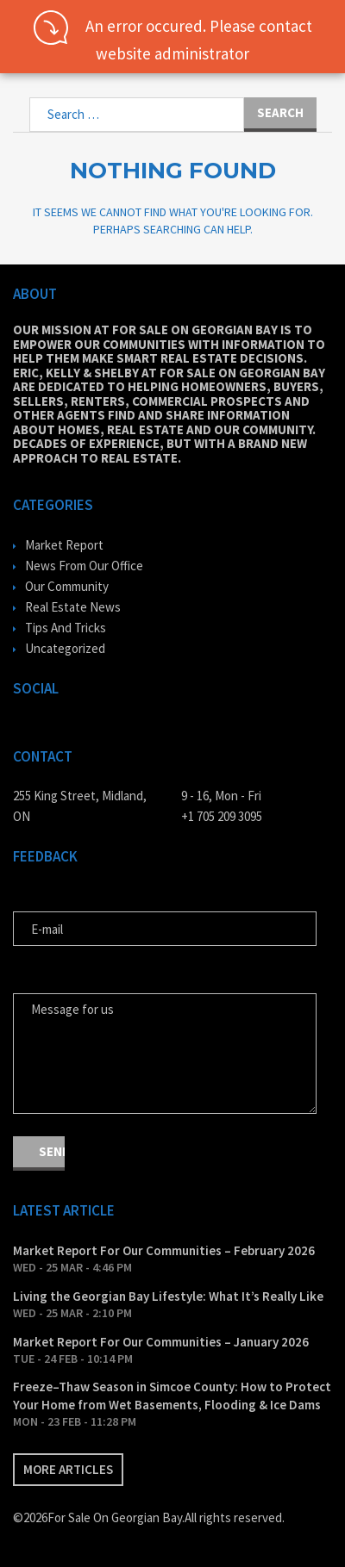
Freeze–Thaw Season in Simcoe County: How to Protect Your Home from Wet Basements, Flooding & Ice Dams (172, 1395)
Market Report (64, 545)
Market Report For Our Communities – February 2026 (164, 1250)
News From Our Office (84, 565)
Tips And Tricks (65, 627)
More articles (68, 1469)
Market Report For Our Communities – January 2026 (161, 1342)
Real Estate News (73, 607)
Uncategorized (65, 648)
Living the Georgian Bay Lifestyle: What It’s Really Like (168, 1296)
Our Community (67, 586)
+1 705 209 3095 (221, 816)
